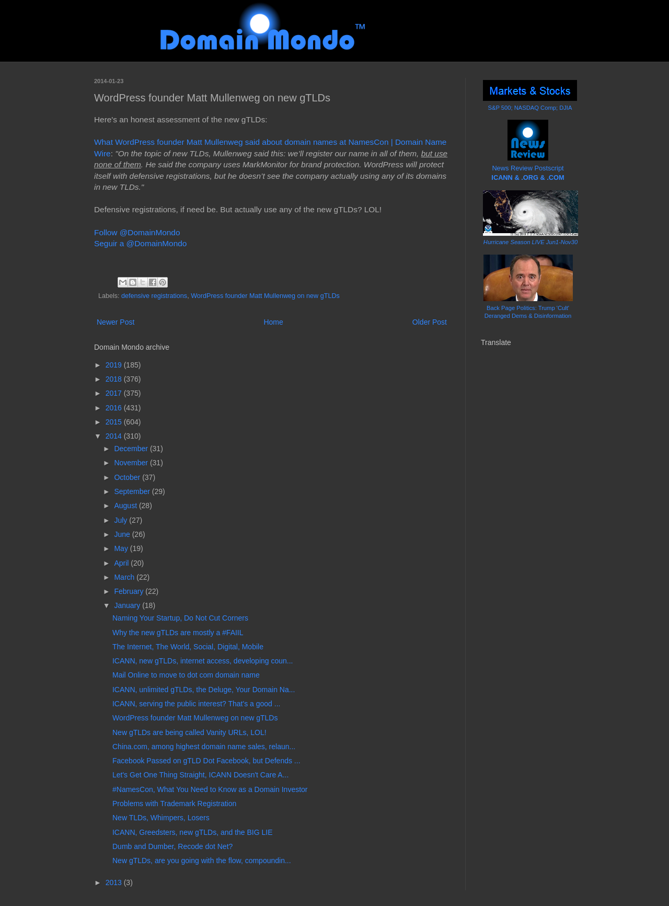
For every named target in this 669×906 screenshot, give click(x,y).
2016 (115, 408)
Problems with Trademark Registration (174, 803)
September (133, 491)
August (126, 505)
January (128, 605)
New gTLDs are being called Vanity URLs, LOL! (189, 732)
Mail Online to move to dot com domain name (186, 675)
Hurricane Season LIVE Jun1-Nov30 (530, 242)
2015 (115, 422)
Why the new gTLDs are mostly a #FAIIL (178, 632)
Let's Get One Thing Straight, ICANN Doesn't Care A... (200, 775)
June (123, 534)
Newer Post (115, 322)
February (129, 591)
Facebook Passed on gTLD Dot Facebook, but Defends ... (206, 760)
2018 (115, 379)
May (122, 548)
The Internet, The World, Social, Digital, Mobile (187, 647)
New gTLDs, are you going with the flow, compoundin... (201, 860)
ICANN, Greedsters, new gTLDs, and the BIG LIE (192, 832)
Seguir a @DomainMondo (140, 243)
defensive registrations (154, 296)
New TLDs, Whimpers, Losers (161, 817)
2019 (115, 365)
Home (273, 322)
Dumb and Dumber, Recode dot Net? (172, 846)
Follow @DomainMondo (137, 232)
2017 (115, 393)
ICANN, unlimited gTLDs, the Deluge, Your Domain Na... (203, 689)
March (125, 577)
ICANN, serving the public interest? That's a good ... (196, 703)
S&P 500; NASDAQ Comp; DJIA (530, 108)
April (122, 563)
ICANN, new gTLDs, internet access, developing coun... (202, 661)
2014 (115, 436)
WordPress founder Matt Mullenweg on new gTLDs (265, 296)
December (131, 448)
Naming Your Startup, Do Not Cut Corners (180, 618)
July (121, 520)
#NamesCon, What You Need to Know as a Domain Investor (210, 789)
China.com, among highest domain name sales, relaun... (203, 746)
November (131, 462)
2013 (115, 882)
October (128, 477)
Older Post (429, 322)
